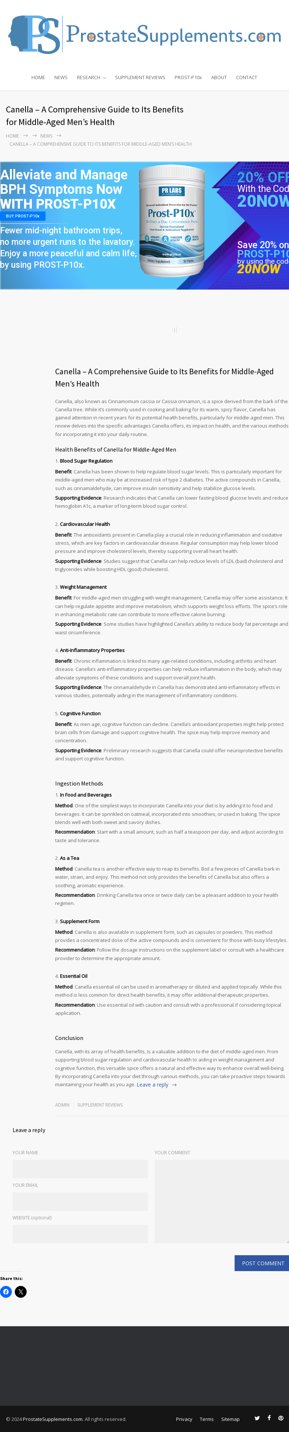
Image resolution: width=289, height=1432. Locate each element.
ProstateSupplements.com (53, 1419)
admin (62, 1105)
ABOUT (219, 77)
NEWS (61, 77)
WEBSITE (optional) (32, 1218)
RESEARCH (88, 77)
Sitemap (230, 1419)
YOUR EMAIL (25, 1185)
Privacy (184, 1419)
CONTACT (246, 77)
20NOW (258, 269)
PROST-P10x (188, 77)
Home (12, 136)
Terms (207, 1419)
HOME (38, 77)
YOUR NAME (25, 1152)
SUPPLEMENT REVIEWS (140, 77)
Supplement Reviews (99, 1105)
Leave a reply (152, 1084)
